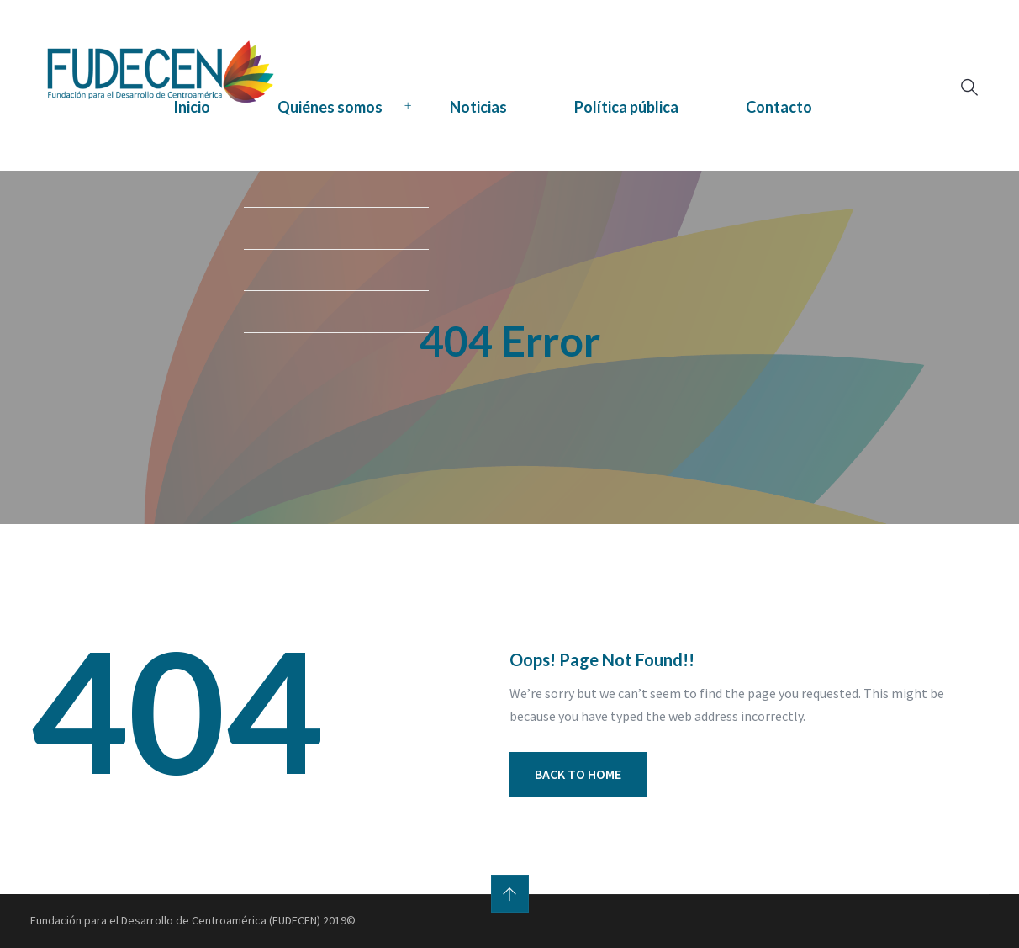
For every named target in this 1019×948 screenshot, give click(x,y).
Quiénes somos (330, 107)
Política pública (626, 107)
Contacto (779, 107)
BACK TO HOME (578, 773)
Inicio (191, 107)
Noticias (478, 107)
